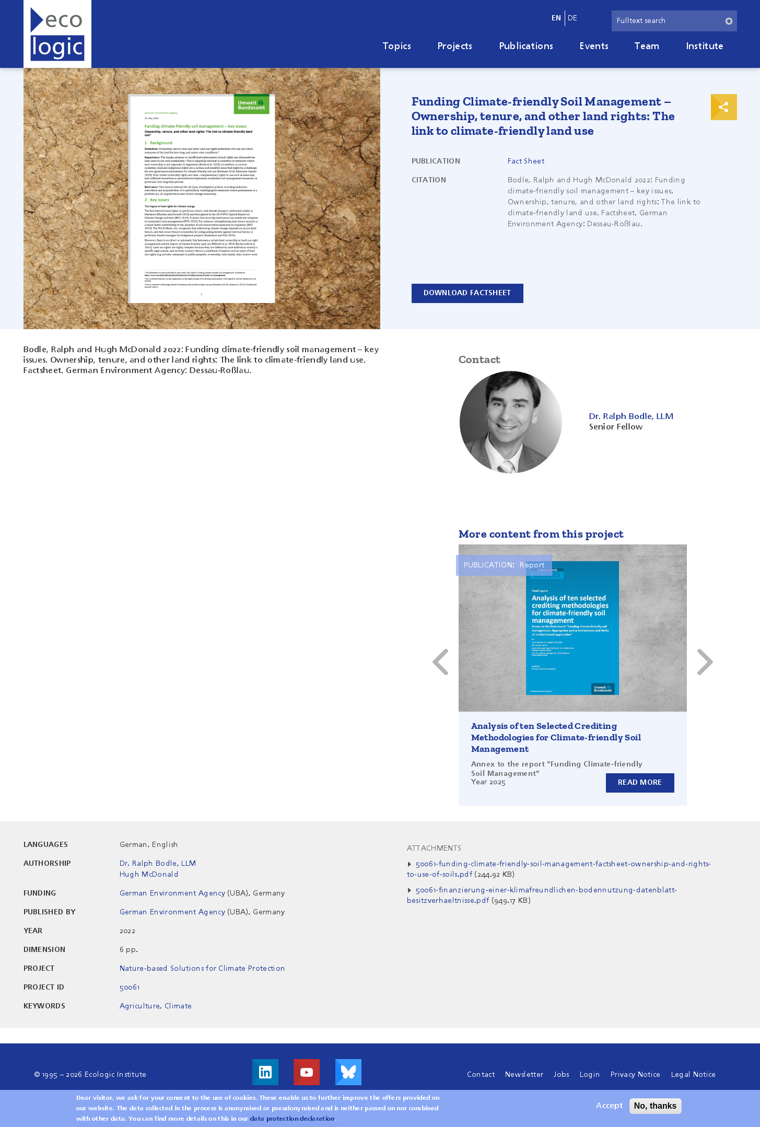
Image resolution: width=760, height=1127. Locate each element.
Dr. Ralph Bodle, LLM (158, 863)
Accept (609, 1106)
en (557, 18)
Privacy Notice (635, 1074)
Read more (640, 782)
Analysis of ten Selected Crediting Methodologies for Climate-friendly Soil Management (556, 737)
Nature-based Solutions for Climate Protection (202, 968)
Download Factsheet (467, 293)
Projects (455, 46)
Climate (178, 1006)
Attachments (434, 848)
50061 (130, 987)
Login (590, 1074)
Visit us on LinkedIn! (265, 1072)
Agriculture (140, 1006)
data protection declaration (292, 1119)
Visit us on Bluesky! (348, 1072)
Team (647, 46)
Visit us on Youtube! (307, 1072)
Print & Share (724, 107)
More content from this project (541, 534)
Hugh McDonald (149, 874)
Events (594, 46)
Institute (705, 46)
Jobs (561, 1074)
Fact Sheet (526, 161)
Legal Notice (693, 1074)
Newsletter (524, 1074)
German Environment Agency (172, 893)
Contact (481, 1074)
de (573, 18)
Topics (397, 46)
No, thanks (655, 1105)
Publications (526, 46)
